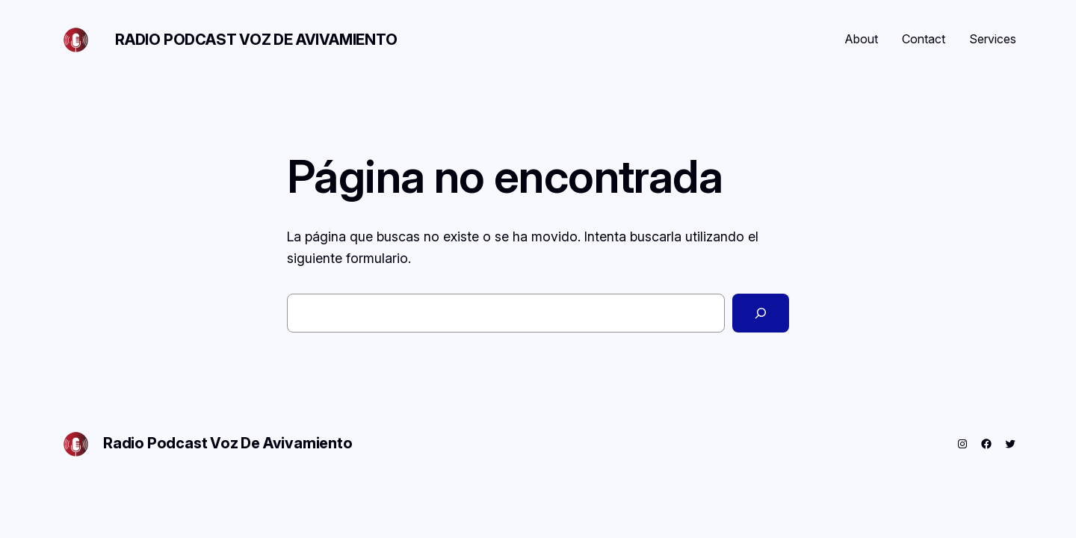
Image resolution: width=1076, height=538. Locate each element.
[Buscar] (760, 313)
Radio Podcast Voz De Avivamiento (256, 40)
